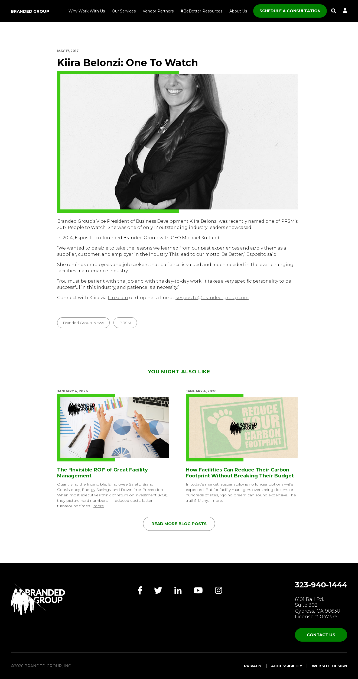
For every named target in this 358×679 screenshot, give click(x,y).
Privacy (253, 666)
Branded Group (30, 11)
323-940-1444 (321, 585)
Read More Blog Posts (179, 523)
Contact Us (321, 634)
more (98, 505)
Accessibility (286, 666)
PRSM (125, 322)
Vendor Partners (158, 11)
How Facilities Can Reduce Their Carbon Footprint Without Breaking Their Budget (240, 473)
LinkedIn (118, 297)
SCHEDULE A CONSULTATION (290, 10)
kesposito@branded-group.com (212, 297)
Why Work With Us (87, 11)
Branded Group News (83, 322)
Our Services (124, 11)
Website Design (329, 666)
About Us (238, 11)
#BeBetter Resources (201, 11)
